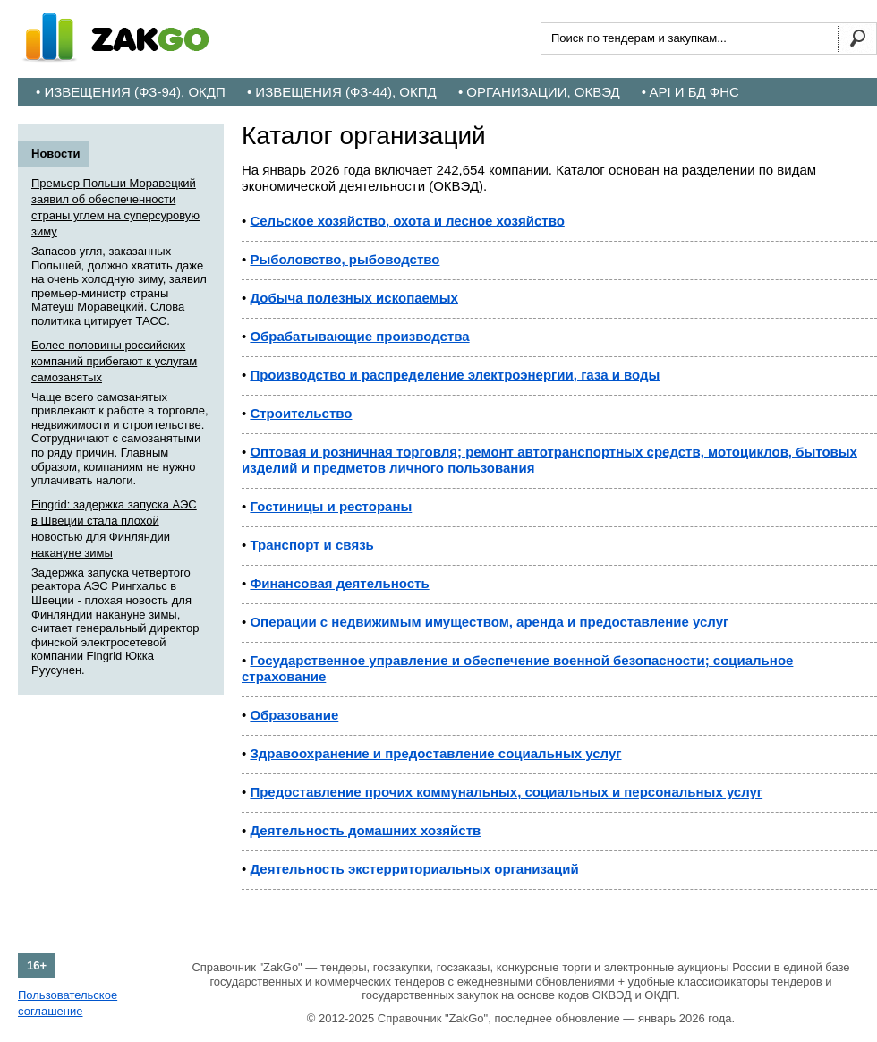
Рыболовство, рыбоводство (344, 259)
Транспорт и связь (311, 544)
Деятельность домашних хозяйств (365, 830)
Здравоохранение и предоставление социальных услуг (435, 753)
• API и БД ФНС (690, 91)
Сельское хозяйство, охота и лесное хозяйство (407, 220)
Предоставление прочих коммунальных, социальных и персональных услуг (506, 791)
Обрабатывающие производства (359, 336)
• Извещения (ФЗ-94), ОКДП (131, 91)
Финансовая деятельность (339, 583)
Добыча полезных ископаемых (354, 297)
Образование (294, 714)
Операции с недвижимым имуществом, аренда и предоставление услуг (489, 621)
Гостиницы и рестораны (331, 506)
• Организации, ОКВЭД (539, 91)
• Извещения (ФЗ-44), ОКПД (342, 91)
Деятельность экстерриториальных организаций (414, 868)
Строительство (301, 413)
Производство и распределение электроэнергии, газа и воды (455, 374)
